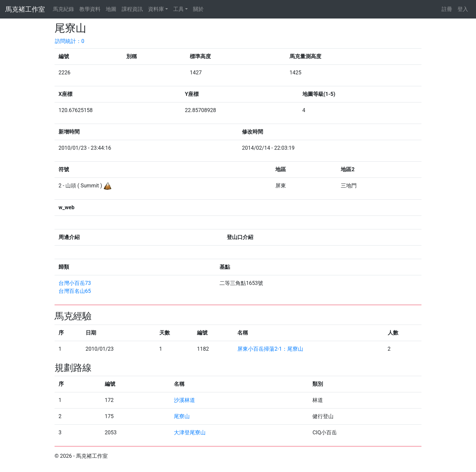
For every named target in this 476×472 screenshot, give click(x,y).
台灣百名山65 (75, 291)
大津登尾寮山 (190, 432)
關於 (198, 9)
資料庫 (156, 9)
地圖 (111, 9)
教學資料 (89, 9)
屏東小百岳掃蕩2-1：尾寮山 (270, 349)
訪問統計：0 (69, 41)
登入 (462, 9)
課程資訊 (132, 9)
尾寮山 (182, 416)
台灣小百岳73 (75, 283)
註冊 (447, 9)
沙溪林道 (184, 400)
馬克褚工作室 (25, 9)
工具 (178, 9)
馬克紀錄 (63, 9)
